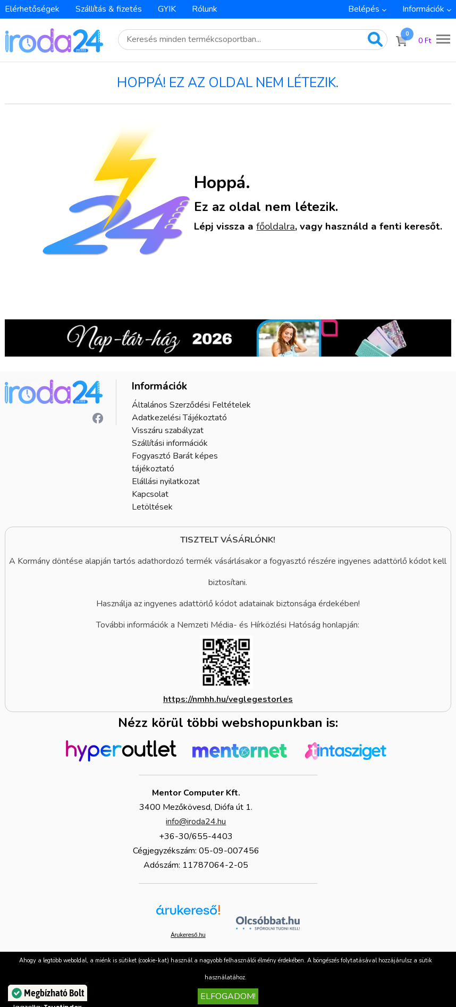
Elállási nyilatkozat (166, 481)
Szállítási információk (170, 443)
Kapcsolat (150, 494)
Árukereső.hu (188, 935)
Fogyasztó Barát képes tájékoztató (175, 462)
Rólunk (204, 9)
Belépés (363, 9)
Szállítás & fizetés (108, 9)
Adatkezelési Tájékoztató (179, 418)
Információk (423, 9)
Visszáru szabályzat (168, 430)
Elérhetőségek (32, 9)
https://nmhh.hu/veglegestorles (228, 699)
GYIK (167, 9)
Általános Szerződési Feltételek (191, 405)
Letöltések (152, 507)
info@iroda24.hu (196, 821)
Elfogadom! (228, 996)
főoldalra (275, 226)
